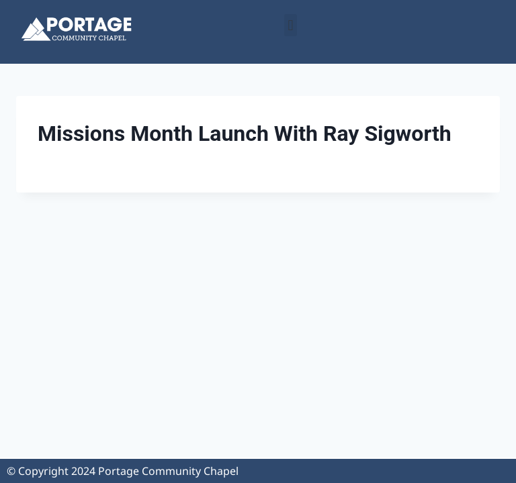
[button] (290, 25)
